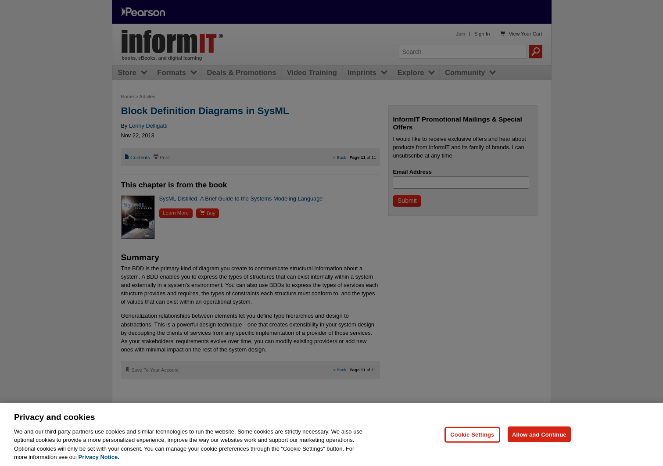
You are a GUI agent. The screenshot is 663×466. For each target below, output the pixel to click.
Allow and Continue (539, 434)
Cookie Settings (472, 434)
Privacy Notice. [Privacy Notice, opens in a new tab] (99, 457)
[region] (331, 434)
